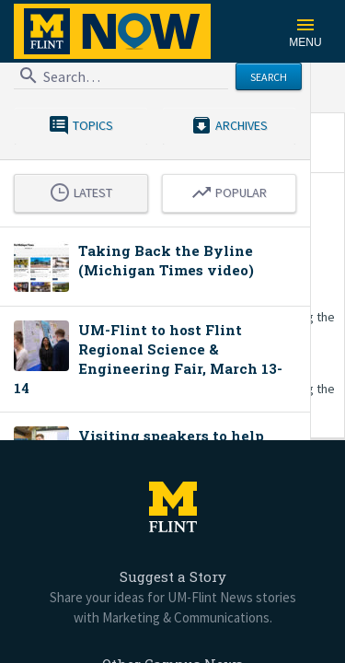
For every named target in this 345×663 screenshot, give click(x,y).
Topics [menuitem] (80, 123)
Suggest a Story (173, 576)
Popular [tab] (228, 191)
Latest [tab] (80, 191)
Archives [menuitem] (229, 123)
